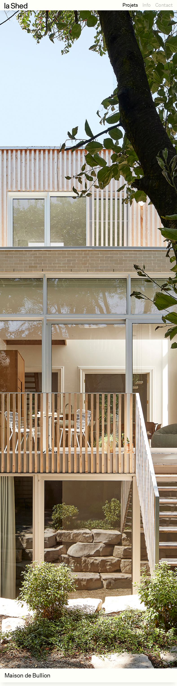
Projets (130, 5)
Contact (164, 5)
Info (146, 5)
